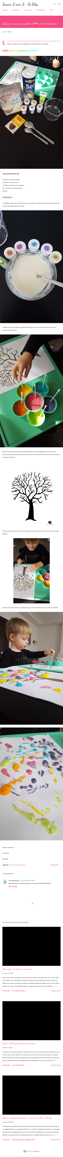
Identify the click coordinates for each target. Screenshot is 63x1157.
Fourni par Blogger (32, 1151)
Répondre (12, 886)
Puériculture (40, 10)
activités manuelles (17, 865)
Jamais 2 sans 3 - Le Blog (20, 4)
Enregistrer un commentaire (23, 1140)
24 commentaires (18, 991)
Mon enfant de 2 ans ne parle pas (17, 969)
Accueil (4, 10)
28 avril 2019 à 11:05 (28, 880)
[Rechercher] (54, 3)
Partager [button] (54, 865)
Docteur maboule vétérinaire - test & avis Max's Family (26, 1117)
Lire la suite (56, 991)
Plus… (52, 10)
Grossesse (27, 10)
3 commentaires (18, 1065)
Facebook (15, 10)
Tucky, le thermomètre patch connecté (18, 1043)
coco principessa (14, 880)
